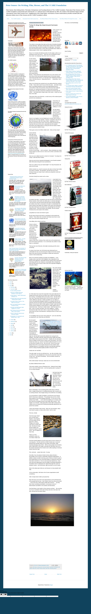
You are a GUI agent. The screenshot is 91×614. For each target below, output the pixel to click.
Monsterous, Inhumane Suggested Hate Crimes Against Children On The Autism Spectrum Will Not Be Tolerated (20, 199)
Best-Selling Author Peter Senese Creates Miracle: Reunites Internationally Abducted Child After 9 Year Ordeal (74, 80)
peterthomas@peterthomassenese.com (73, 103)
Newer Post (32, 574)
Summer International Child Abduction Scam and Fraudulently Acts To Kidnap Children (20, 259)
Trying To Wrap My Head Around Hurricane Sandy (17, 314)
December (13, 287)
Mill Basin (56, 567)
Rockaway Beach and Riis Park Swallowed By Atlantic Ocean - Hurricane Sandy (16, 177)
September (13, 321)
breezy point (39, 567)
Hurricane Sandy (46, 567)
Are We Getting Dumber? (15, 290)
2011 (10, 333)
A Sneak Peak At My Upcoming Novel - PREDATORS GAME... (18, 299)
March (12, 327)
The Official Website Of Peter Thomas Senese (49, 18)
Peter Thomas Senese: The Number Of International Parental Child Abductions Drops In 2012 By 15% (17, 249)
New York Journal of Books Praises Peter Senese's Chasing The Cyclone (74, 89)
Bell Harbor (35, 567)
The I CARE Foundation (16, 18)
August (12, 323)
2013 (10, 283)
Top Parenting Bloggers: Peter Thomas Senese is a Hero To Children (74, 97)
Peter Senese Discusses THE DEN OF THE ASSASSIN (20, 187)
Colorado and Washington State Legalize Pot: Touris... (17, 308)
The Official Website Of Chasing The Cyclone (68, 18)
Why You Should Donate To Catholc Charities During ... (17, 305)
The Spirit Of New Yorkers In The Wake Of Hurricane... (17, 302)
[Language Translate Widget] (71, 58)
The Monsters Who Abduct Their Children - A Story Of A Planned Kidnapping (20, 209)
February (13, 328)
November (13, 289)
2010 (10, 334)
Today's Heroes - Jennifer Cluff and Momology (20, 239)
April (12, 325)
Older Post (59, 574)
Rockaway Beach (53, 568)
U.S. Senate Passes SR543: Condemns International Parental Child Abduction (74, 86)
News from (34, 568)
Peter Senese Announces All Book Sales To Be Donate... (17, 311)
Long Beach (51, 567)
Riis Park (47, 568)
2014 (10, 281)
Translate (73, 60)
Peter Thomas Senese (41, 568)
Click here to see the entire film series (16, 153)
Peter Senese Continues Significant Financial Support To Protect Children (74, 72)
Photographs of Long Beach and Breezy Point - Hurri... (17, 317)
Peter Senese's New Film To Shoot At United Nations (20, 219)
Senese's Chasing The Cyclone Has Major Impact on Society (73, 94)
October (12, 319)
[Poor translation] (5, 594)
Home (8, 18)
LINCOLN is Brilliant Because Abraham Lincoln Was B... (16, 293)
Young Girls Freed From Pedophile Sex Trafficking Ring (20, 229)
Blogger (51, 584)
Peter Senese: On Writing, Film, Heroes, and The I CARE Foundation (36, 5)
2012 (10, 285)
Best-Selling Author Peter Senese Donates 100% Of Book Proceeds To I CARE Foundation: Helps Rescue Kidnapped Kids (74, 75)
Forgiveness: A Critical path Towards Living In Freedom (20, 270)
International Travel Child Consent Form (30, 18)
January (12, 330)
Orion (80, 18)
